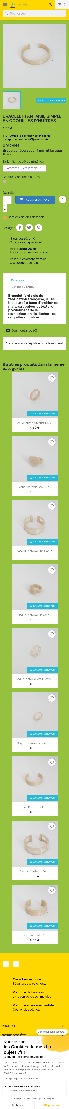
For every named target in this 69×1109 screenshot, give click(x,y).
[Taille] (24, 168)
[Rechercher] (34, 13)
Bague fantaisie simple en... (34, 743)
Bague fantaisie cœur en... (34, 487)
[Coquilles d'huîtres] (5, 182)
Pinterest (38, 227)
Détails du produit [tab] (24, 287)
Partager (19, 227)
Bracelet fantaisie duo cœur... (34, 551)
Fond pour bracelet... (34, 807)
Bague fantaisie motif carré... (34, 679)
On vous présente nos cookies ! (22, 1090)
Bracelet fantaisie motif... (34, 935)
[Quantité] (7, 200)
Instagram (16, 964)
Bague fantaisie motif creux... (34, 423)
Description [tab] (19, 280)
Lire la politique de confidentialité (21, 1078)
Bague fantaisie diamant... (34, 615)
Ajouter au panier (35, 199)
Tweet (29, 227)
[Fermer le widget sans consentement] (52, 1032)
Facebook (6, 964)
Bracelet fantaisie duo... (34, 871)
